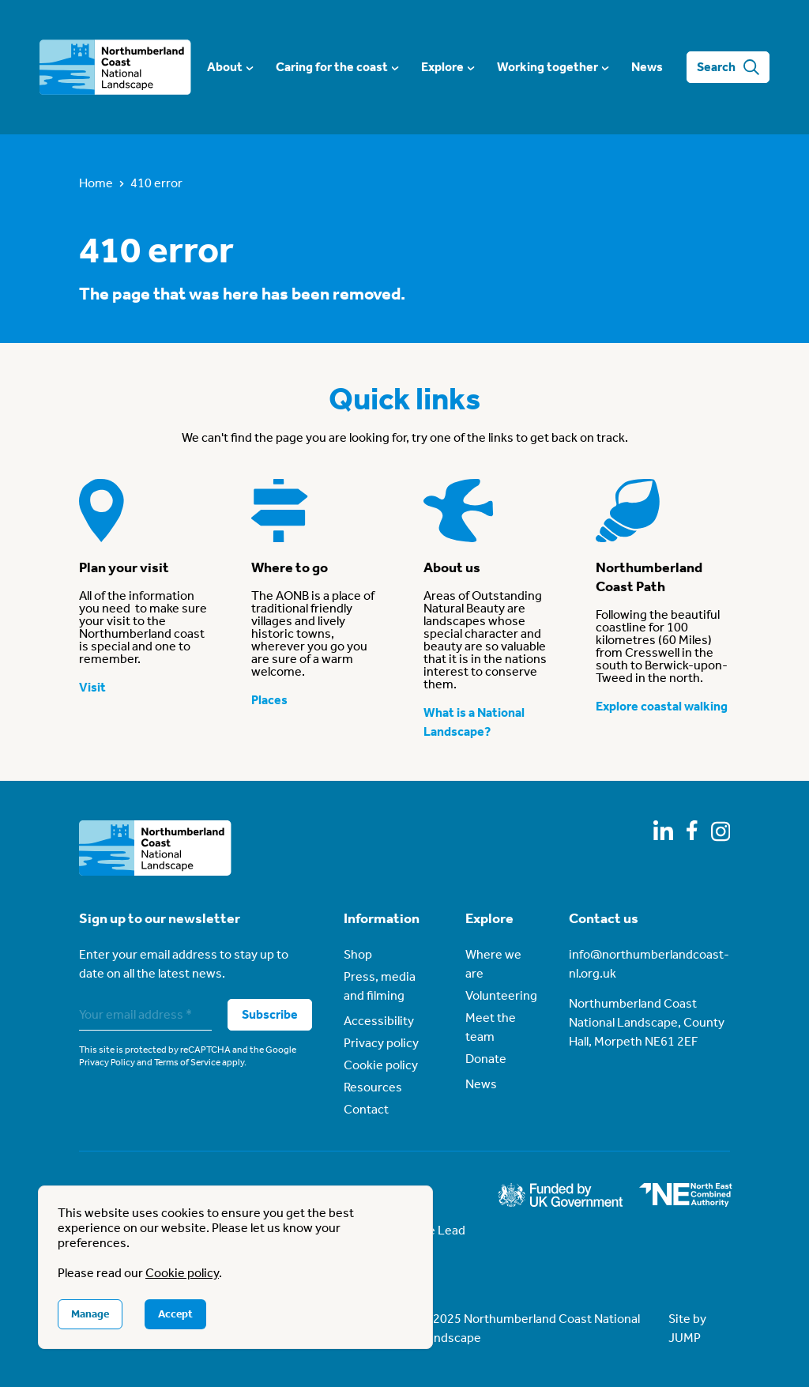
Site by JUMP (687, 1328)
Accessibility (379, 1020)
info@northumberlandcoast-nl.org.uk (649, 964)
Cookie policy (381, 1064)
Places (269, 699)
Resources (373, 1087)
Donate (485, 1058)
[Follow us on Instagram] (721, 831)
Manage (90, 1314)
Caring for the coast (336, 66)
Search (728, 67)
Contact (366, 1109)
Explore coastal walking (662, 706)
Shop (358, 954)
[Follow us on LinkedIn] (663, 830)
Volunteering (501, 995)
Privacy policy (381, 1042)
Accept (175, 1314)
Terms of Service (187, 1062)
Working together (552, 66)
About (229, 66)
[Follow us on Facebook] (692, 830)
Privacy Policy (107, 1062)
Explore (447, 66)
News (647, 66)
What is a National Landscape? (474, 722)
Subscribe (270, 1014)
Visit (92, 687)
